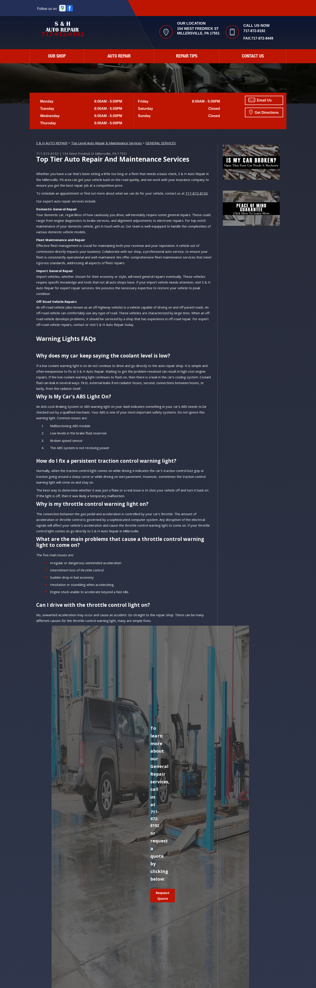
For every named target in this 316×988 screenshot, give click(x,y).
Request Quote (162, 895)
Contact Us (253, 56)
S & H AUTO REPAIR (51, 143)
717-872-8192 (254, 31)
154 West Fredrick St (78, 153)
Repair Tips (186, 56)
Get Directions (264, 112)
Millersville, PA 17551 (111, 153)
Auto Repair (119, 56)
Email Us (260, 100)
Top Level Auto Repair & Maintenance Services (106, 143)
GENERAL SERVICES (160, 143)
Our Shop (57, 56)
